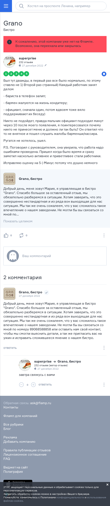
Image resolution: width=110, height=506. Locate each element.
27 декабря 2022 (29, 295)
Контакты (10, 407)
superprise (27, 58)
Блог (7, 429)
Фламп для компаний (20, 416)
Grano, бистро (30, 292)
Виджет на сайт (15, 467)
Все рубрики (13, 424)
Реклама (10, 437)
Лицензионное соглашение (25, 454)
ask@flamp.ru (40, 403)
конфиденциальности (70, 497)
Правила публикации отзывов (27, 450)
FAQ (6, 459)
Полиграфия (13, 472)
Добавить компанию (19, 442)
